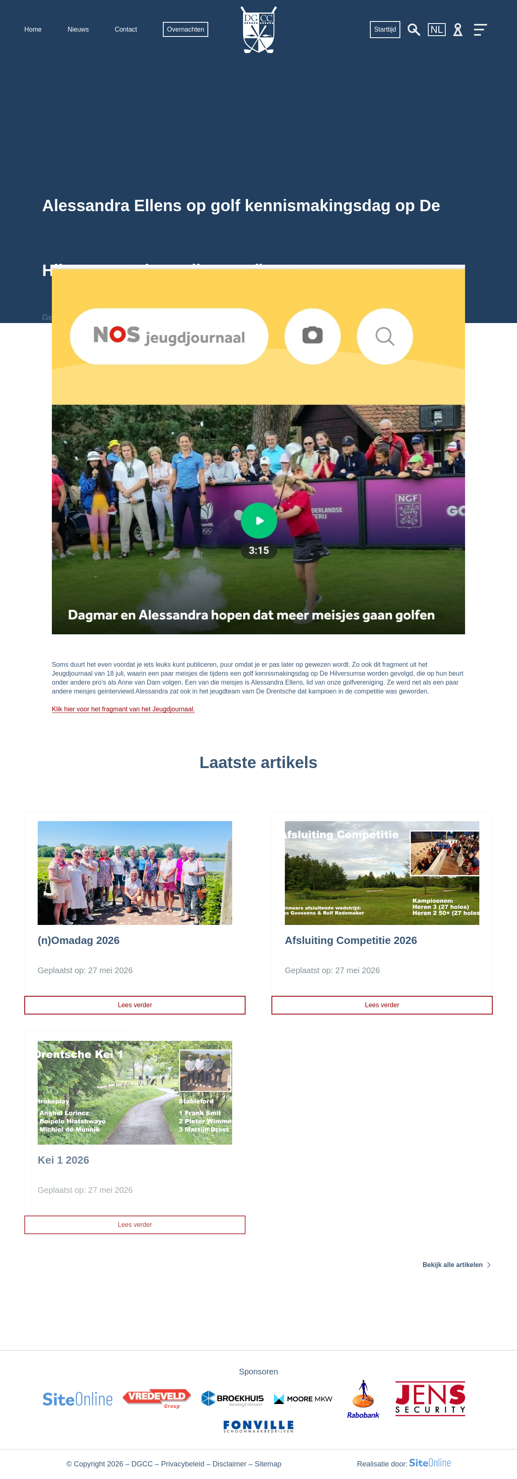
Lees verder (135, 1005)
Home (33, 29)
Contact (126, 29)
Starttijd (385, 29)
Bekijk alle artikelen (458, 1265)
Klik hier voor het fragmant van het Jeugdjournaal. (123, 709)
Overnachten (185, 29)
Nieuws (78, 29)
